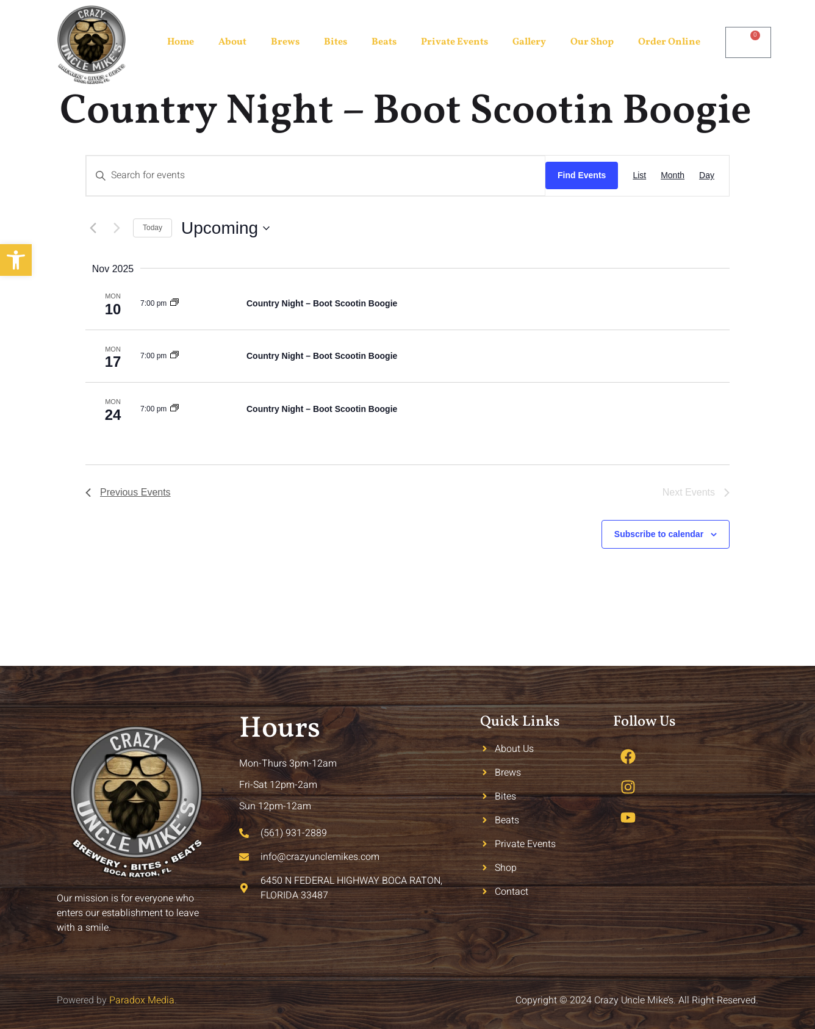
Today (152, 227)
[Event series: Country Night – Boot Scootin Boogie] (174, 303)
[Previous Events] (92, 228)
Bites (335, 42)
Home (180, 42)
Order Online (669, 42)
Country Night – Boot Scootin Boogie (321, 303)
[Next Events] (116, 228)
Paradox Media (141, 1000)
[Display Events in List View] (639, 176)
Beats (384, 42)
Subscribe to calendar (658, 534)
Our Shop (592, 42)
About (232, 42)
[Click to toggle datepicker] (225, 228)
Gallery (529, 42)
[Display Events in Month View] (672, 176)
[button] (16, 260)
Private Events (454, 42)
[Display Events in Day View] (706, 176)
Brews (285, 42)
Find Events (582, 175)
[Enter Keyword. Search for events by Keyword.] (315, 176)
